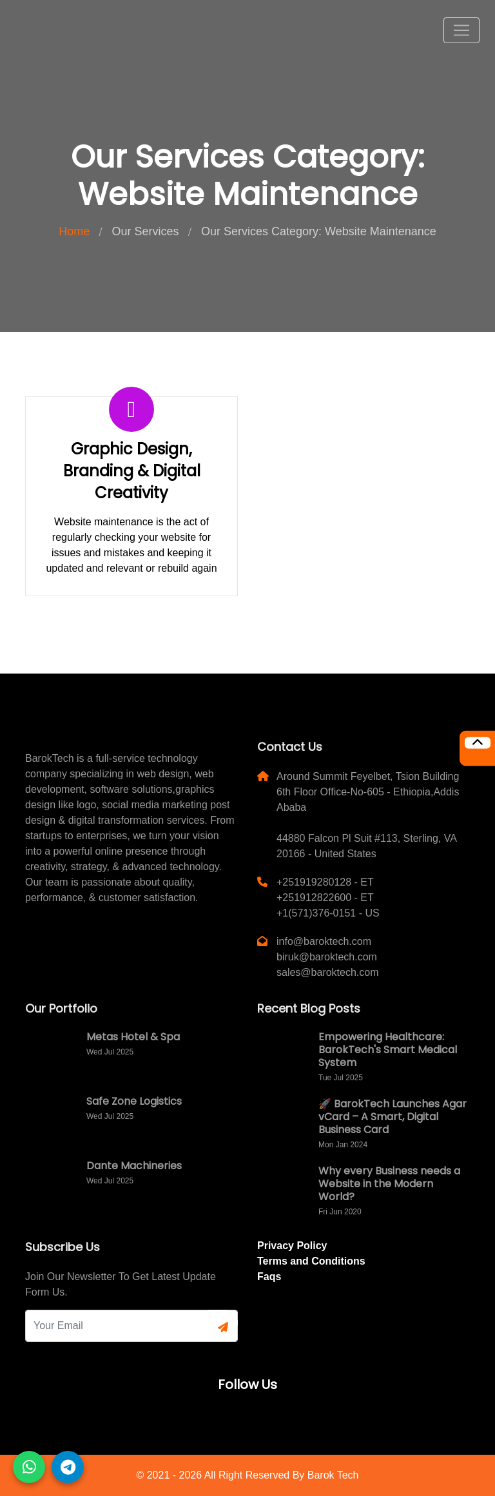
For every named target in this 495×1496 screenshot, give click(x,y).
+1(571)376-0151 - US (328, 913)
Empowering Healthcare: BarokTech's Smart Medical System (387, 1049)
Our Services (145, 231)
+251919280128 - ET (325, 882)
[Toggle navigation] (461, 30)
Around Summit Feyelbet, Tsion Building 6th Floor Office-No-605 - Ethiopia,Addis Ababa (368, 792)
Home (74, 231)
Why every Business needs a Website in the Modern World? (389, 1183)
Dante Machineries (134, 1165)
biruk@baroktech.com (327, 956)
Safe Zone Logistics (134, 1101)
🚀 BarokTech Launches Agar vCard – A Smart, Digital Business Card (392, 1116)
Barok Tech (333, 1475)
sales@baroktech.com (328, 972)
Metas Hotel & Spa (133, 1036)
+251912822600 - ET (325, 897)
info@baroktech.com (324, 941)
